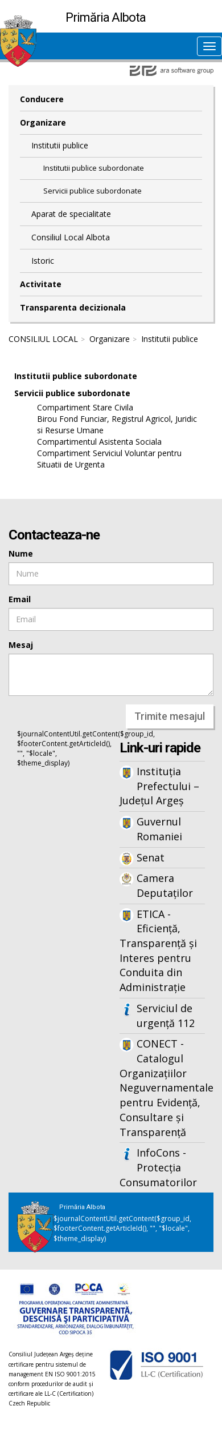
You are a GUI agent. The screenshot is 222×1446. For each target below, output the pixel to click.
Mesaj (21, 644)
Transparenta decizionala (73, 307)
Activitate (40, 284)
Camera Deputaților (165, 885)
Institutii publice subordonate (93, 168)
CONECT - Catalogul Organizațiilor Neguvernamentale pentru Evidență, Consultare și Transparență (162, 1087)
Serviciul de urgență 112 (166, 1015)
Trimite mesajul (169, 716)
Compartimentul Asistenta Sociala (99, 441)
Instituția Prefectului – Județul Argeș (159, 785)
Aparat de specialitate (71, 213)
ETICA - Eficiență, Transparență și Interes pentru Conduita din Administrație (158, 950)
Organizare (43, 122)
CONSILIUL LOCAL (43, 338)
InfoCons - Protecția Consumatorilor (158, 1167)
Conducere (42, 99)
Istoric (42, 260)
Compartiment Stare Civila (85, 407)
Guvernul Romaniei (159, 829)
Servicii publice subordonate (92, 191)
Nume (21, 553)
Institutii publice (59, 145)
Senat (151, 857)
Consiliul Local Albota (70, 237)
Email (20, 599)
